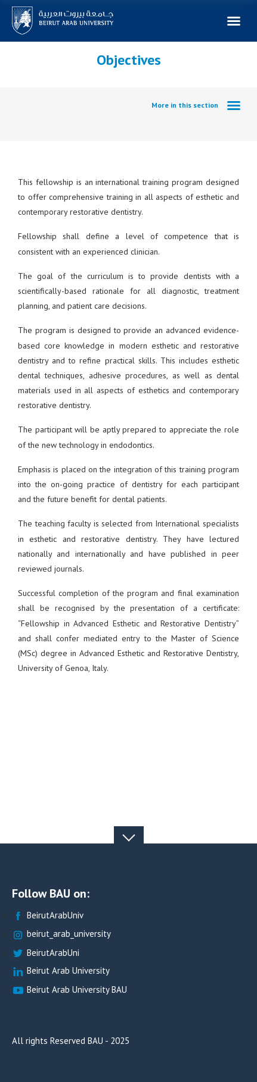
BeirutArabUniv (47, 916)
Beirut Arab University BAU (69, 990)
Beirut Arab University (61, 971)
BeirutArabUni (45, 953)
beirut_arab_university (61, 934)
